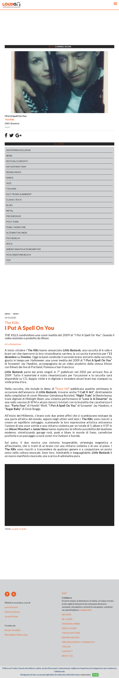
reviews (66, 614)
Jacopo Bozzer (11, 616)
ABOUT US (67, 655)
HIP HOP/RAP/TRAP (16, 166)
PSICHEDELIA (13, 238)
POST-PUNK (12, 221)
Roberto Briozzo (12, 611)
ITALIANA (11, 188)
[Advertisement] (59, 31)
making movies (70, 637)
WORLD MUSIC (13, 172)
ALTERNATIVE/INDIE (16, 232)
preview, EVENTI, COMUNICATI (78, 642)
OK (95, 675)
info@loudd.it (85, 610)
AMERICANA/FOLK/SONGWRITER (23, 249)
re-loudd (67, 619)
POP (8, 260)
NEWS (9, 155)
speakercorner (71, 623)
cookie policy (85, 675)
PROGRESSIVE (13, 216)
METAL (9, 210)
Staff (64, 593)
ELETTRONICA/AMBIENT (19, 194)
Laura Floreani (12, 607)
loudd (14, 529)
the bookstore (71, 633)
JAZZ (8, 183)
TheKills (22, 529)
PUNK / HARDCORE (16, 227)
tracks (66, 646)
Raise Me (62, 388)
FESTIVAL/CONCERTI (17, 161)
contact (67, 651)
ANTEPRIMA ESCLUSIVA (18, 150)
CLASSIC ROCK (14, 199)
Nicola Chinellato (13, 630)
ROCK (9, 243)
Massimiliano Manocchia (16, 634)
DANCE (10, 177)
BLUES (9, 205)
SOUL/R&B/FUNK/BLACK (18, 254)
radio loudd (69, 628)
